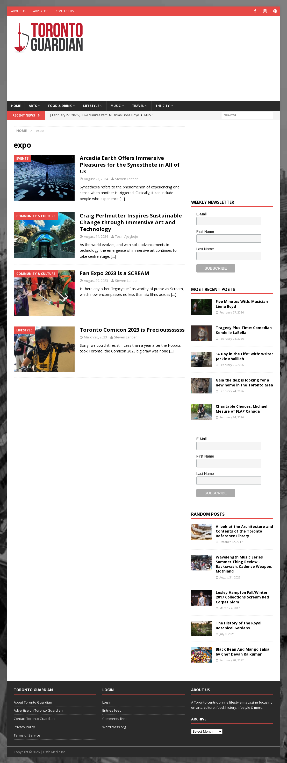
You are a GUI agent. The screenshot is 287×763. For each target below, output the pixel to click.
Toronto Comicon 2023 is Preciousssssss (132, 329)
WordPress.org (114, 726)
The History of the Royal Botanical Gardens (238, 625)
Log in (106, 701)
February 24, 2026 (231, 390)
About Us (18, 11)
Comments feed (114, 718)
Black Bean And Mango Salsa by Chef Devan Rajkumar (242, 651)
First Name (205, 231)
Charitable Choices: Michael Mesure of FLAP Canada (241, 408)
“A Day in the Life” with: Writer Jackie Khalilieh (244, 356)
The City (162, 105)
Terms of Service (27, 734)
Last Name (205, 248)
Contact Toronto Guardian (34, 718)
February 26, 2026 (231, 338)
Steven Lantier (126, 178)
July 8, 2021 (226, 633)
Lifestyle (91, 105)
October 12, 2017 (231, 541)
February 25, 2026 (231, 364)
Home (16, 105)
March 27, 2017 (229, 607)
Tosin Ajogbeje (126, 236)
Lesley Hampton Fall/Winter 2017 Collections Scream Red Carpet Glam (242, 597)
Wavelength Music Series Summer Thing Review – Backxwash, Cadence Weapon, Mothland (244, 563)
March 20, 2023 (95, 336)
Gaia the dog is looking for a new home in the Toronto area (244, 382)
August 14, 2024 (96, 236)
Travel (138, 105)
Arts (33, 105)
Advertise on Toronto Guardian (38, 710)
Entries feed (111, 710)
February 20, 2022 (231, 660)
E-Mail (201, 214)
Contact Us (65, 11)
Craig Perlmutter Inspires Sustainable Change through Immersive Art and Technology (131, 222)
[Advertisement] (193, 57)
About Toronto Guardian (33, 701)
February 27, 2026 (231, 312)
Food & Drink (60, 105)
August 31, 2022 (229, 577)
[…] (122, 198)
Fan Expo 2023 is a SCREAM (114, 272)
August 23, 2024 (96, 178)
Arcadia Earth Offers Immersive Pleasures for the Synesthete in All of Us (130, 164)
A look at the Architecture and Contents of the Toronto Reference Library (244, 530)
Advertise (40, 11)
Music (116, 105)
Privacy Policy (24, 726)
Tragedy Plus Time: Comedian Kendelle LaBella (244, 330)
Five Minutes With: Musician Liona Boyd (242, 303)
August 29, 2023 (96, 280)
